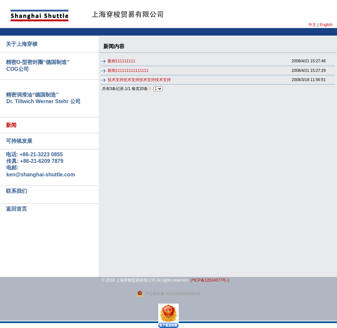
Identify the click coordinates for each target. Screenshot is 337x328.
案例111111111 (121, 61)
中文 (312, 24)
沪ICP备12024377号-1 (210, 280)
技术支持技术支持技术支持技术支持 (139, 79)
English (326, 24)
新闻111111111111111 (128, 70)
